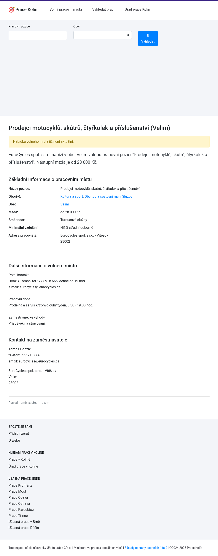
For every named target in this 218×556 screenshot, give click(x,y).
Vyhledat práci (103, 9)
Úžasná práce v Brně (24, 522)
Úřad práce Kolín (137, 9)
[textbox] (82, 35)
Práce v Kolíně (19, 459)
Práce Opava (18, 497)
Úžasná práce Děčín (24, 528)
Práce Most (17, 491)
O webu (14, 440)
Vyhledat (148, 38)
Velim (64, 204)
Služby (127, 196)
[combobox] (102, 35)
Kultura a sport (71, 196)
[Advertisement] (109, 85)
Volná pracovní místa (65, 9)
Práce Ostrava (19, 504)
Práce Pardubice (21, 510)
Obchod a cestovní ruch (102, 196)
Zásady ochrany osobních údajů (146, 548)
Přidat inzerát (19, 433)
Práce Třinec (18, 516)
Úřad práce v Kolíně (23, 466)
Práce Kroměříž (20, 485)
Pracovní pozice (19, 26)
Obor (76, 26)
